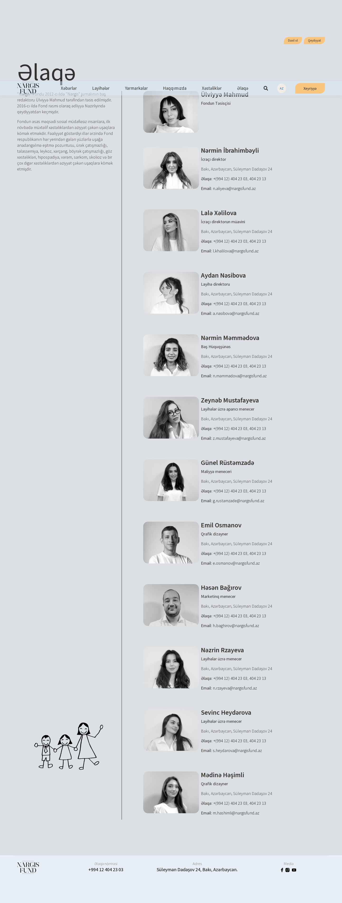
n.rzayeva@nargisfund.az (235, 688)
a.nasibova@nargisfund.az (236, 313)
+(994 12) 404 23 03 (230, 178)
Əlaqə (242, 88)
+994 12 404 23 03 (105, 869)
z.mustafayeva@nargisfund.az (239, 438)
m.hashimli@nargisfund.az (236, 813)
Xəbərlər (69, 88)
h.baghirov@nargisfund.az (236, 625)
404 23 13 (257, 178)
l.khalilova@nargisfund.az (236, 251)
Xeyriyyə (310, 88)
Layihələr (100, 88)
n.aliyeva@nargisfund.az (234, 188)
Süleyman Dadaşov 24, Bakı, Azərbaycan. (197, 869)
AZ (282, 88)
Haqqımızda (174, 88)
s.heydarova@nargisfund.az (237, 750)
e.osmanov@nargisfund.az (236, 563)
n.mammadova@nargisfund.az (240, 375)
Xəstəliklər (212, 88)
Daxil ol (293, 40)
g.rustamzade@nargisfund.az (238, 500)
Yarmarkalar (136, 88)
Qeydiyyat (314, 40)
